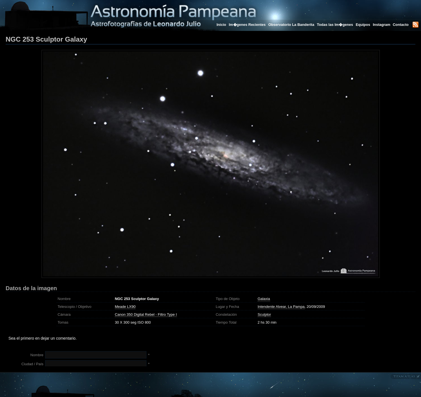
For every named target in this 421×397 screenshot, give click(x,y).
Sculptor (264, 314)
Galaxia (264, 299)
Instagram (382, 24)
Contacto (401, 24)
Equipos (363, 24)
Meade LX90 (125, 306)
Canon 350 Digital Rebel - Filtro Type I (146, 314)
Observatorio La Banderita (291, 24)
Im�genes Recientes (247, 24)
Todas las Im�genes (335, 24)
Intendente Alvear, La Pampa (281, 306)
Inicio (221, 24)
